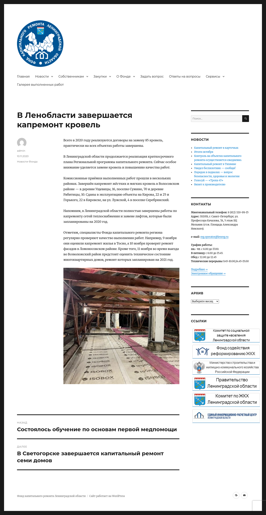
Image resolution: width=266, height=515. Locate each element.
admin (21, 150)
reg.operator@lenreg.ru (214, 236)
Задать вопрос (152, 76)
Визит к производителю (209, 184)
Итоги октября (203, 152)
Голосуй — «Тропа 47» (208, 180)
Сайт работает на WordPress (107, 496)
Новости (42, 76)
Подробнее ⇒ (199, 269)
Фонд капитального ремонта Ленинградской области (51, 496)
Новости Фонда (27, 161)
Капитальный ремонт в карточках (216, 147)
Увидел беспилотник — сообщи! (214, 168)
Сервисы (213, 76)
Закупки (100, 76)
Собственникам (71, 76)
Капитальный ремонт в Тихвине (215, 164)
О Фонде (123, 76)
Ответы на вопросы (184, 76)
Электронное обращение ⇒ (208, 273)
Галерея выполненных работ (40, 84)
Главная (23, 76)
